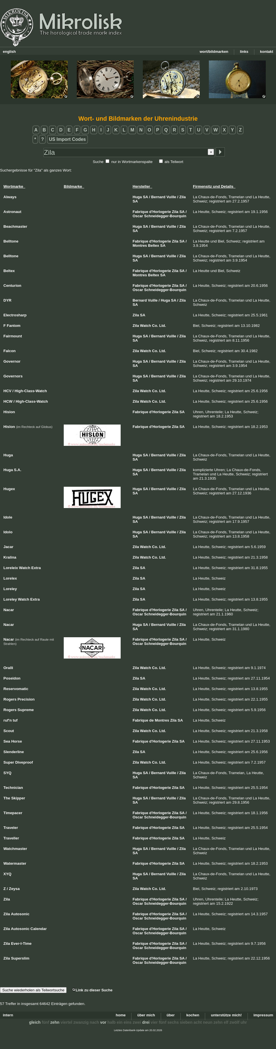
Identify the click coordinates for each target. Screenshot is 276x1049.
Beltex (153, 245)
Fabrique (140, 212)
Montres (140, 245)
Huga (137, 197)
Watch (145, 325)
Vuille (171, 197)
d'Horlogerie (160, 212)
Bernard (158, 197)
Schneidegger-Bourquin (165, 216)
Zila (182, 197)
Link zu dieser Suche (92, 990)
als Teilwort (173, 162)
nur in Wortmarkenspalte (132, 162)
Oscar (138, 216)
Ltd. (162, 325)
